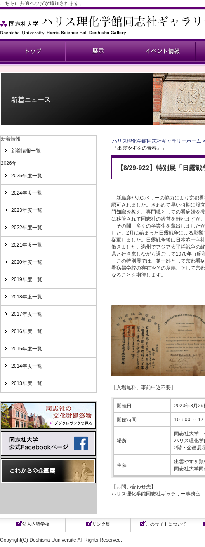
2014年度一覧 (26, 366)
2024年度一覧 (26, 193)
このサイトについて (166, 523)
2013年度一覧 (26, 383)
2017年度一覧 (26, 314)
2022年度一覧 (26, 227)
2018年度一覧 (26, 297)
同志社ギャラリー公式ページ (32, 51)
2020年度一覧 (26, 262)
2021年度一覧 (26, 245)
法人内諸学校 (35, 523)
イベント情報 (163, 51)
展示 (97, 51)
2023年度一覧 (26, 210)
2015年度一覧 (26, 349)
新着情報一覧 (26, 151)
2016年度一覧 (26, 331)
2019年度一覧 (26, 279)
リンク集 (101, 523)
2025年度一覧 (26, 175)
